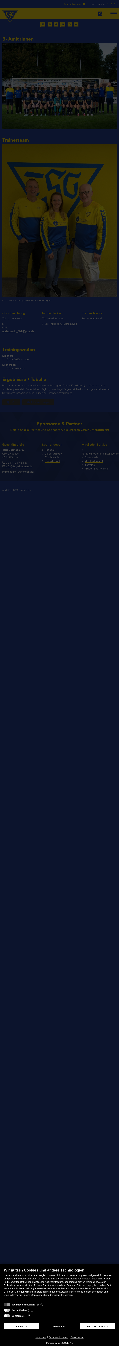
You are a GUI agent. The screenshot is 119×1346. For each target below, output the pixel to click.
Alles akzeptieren (97, 1326)
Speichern (59, 1326)
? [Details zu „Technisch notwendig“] (41, 1304)
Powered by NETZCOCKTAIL (59, 1343)
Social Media (19, 1310)
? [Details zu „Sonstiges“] (29, 1316)
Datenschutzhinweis (58, 1337)
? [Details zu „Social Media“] (32, 1310)
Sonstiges (17, 1316)
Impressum (40, 1337)
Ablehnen (21, 1326)
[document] (59, 1284)
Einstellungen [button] (77, 1337)
